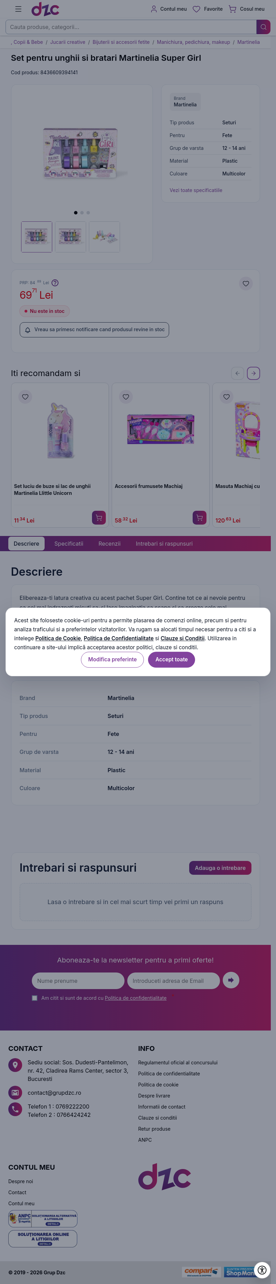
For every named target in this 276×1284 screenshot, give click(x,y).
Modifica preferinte (112, 660)
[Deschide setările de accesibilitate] (262, 1270)
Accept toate (171, 660)
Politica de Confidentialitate (119, 638)
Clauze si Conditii (182, 638)
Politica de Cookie (58, 638)
